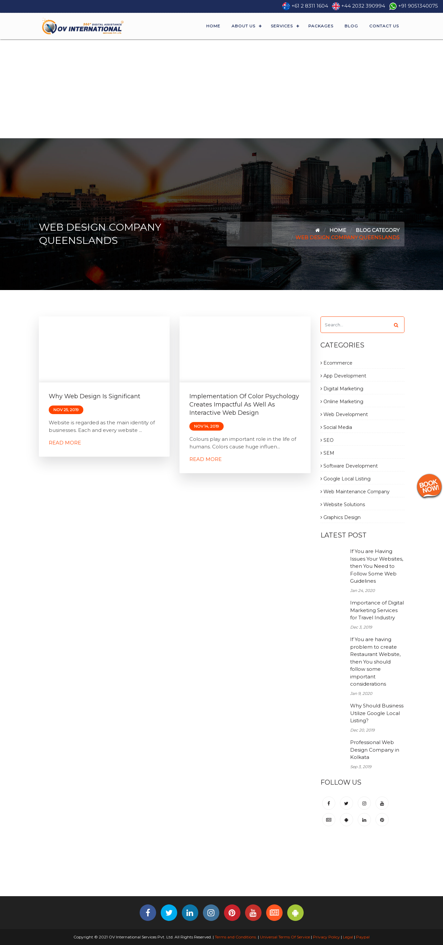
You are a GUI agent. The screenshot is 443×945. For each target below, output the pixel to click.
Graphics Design (340, 517)
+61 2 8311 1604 (309, 6)
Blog (351, 25)
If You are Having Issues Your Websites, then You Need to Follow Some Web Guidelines (376, 566)
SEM (327, 453)
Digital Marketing (341, 389)
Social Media (336, 427)
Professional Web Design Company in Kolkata (374, 749)
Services (282, 25)
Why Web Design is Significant (94, 396)
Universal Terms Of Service (285, 936)
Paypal (363, 936)
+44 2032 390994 (363, 6)
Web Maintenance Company (355, 492)
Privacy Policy (326, 936)
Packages (320, 25)
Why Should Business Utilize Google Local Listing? (376, 713)
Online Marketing (341, 402)
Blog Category (378, 230)
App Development (343, 376)
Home (213, 25)
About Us (243, 25)
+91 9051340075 (418, 6)
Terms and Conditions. (235, 936)
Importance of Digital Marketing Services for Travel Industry (377, 610)
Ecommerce (336, 363)
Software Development (349, 466)
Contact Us (384, 25)
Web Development (344, 414)
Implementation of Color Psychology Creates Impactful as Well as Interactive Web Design (244, 404)
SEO (327, 440)
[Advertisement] (221, 89)
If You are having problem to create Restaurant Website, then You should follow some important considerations (375, 661)
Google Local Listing (345, 479)
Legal (348, 936)
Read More (65, 443)
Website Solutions (342, 504)
